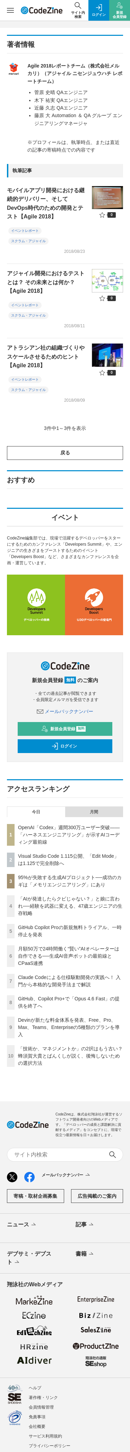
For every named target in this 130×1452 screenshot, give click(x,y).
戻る (65, 452)
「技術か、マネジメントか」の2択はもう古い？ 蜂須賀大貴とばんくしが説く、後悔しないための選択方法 (70, 1056)
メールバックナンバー (65, 711)
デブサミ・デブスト (29, 1258)
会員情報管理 (41, 1407)
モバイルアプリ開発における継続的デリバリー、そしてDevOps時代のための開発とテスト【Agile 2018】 (46, 203)
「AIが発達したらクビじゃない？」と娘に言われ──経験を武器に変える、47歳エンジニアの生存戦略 (70, 906)
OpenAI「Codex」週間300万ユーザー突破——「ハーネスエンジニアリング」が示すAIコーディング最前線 (69, 835)
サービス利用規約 (45, 1436)
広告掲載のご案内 (97, 1196)
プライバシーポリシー (49, 1445)
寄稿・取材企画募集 (35, 1196)
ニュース (22, 1225)
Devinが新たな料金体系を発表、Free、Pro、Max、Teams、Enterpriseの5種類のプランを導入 (69, 1027)
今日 (36, 812)
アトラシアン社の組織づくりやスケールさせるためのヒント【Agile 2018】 (46, 356)
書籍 (85, 1254)
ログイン (64, 746)
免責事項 (37, 1416)
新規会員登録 (63, 728)
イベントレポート (25, 231)
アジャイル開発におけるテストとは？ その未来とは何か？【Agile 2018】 (46, 282)
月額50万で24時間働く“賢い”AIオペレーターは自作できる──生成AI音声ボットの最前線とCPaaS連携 (68, 956)
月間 (94, 812)
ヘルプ (35, 1388)
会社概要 (37, 1426)
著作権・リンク (43, 1397)
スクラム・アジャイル (28, 241)
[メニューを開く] (10, 10)
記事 (85, 1225)
